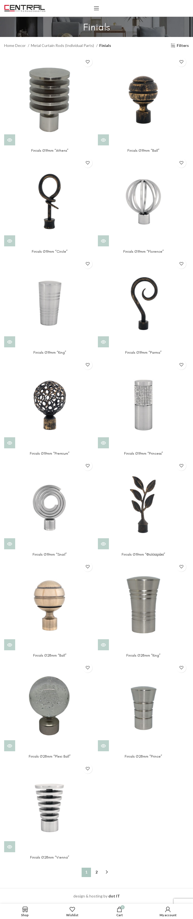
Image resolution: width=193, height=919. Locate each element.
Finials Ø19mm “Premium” (49, 453)
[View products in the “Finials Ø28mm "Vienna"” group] (9, 846)
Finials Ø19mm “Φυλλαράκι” (143, 554)
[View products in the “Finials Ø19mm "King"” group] (9, 341)
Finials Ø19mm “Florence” (143, 251)
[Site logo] (24, 8)
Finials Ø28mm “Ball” (49, 655)
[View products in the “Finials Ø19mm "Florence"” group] (103, 240)
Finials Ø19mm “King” (50, 352)
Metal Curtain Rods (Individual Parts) (63, 45)
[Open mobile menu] (96, 8)
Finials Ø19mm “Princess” (143, 453)
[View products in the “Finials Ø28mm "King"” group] (103, 644)
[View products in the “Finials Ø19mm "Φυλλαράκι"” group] (103, 543)
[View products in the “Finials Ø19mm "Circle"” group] (9, 240)
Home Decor (15, 45)
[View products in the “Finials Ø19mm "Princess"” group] (103, 442)
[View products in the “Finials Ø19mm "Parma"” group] (103, 341)
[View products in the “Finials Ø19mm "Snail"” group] (9, 543)
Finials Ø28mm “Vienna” (50, 857)
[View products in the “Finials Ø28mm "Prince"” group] (103, 745)
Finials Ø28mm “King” (143, 655)
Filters (183, 45)
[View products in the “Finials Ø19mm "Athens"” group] (9, 139)
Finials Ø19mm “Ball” (143, 150)
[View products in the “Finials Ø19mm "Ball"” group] (103, 139)
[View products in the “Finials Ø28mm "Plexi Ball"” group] (9, 745)
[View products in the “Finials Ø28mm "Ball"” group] (9, 644)
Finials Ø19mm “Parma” (143, 352)
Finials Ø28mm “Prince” (143, 756)
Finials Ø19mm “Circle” (49, 251)
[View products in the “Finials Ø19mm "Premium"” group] (9, 442)
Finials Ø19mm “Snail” (49, 554)
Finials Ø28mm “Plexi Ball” (49, 756)
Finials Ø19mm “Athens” (49, 150)
